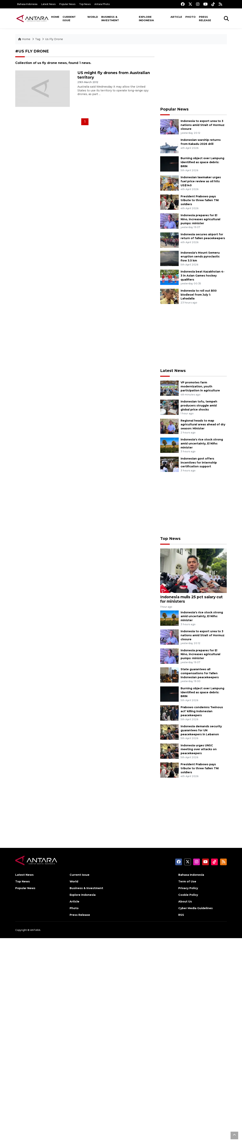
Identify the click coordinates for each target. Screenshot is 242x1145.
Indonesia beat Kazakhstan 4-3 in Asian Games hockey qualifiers (202, 275)
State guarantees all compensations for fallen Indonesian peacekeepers (200, 673)
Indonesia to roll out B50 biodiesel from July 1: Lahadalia (199, 294)
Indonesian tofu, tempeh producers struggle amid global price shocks (199, 405)
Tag (37, 39)
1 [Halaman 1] (84, 121)
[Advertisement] (193, 75)
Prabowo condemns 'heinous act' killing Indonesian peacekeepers (202, 711)
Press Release (205, 18)
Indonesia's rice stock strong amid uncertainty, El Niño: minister (202, 443)
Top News (85, 4)
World (92, 16)
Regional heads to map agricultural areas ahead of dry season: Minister (203, 424)
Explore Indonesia (146, 18)
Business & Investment (110, 18)
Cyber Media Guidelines (195, 908)
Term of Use (187, 881)
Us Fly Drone (54, 39)
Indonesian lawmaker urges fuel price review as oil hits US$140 (201, 181)
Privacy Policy (188, 888)
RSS (181, 915)
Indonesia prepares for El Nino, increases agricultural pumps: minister (200, 219)
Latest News (48, 4)
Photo (190, 16)
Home (55, 16)
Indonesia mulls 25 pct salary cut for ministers (191, 599)
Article (176, 16)
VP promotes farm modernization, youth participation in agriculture (200, 386)
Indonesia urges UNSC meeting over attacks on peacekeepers (199, 749)
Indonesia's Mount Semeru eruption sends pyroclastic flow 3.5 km (200, 256)
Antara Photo (102, 4)
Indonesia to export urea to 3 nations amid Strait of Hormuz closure (202, 125)
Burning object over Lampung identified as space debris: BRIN (202, 162)
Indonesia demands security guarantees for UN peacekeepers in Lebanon (201, 730)
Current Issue (69, 18)
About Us (185, 901)
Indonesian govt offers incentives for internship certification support (199, 462)
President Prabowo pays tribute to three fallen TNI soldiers (200, 200)
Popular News (67, 4)
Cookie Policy (188, 895)
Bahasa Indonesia (27, 4)
